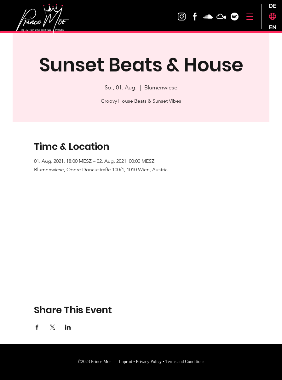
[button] (250, 17)
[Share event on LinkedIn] (68, 327)
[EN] (272, 27)
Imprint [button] (126, 361)
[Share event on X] (52, 327)
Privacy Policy (149, 361)
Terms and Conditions (184, 361)
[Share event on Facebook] (37, 327)
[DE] (272, 6)
